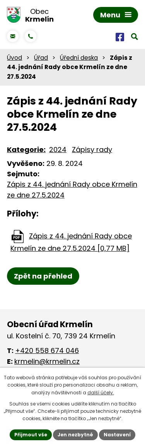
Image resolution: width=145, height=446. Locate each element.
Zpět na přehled (43, 276)
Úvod (14, 58)
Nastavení (117, 434)
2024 (58, 149)
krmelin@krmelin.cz (47, 361)
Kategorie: (26, 149)
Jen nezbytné (75, 434)
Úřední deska (79, 58)
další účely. (100, 392)
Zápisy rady (92, 149)
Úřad (41, 58)
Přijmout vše (30, 434)
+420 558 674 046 (47, 350)
